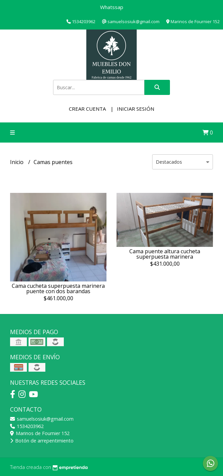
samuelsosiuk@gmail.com (42, 419)
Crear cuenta (87, 108)
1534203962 (27, 426)
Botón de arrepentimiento (42, 440)
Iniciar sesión (135, 108)
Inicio (17, 162)
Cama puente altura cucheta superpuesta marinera (164, 254)
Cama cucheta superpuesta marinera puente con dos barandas (58, 288)
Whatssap (111, 7)
